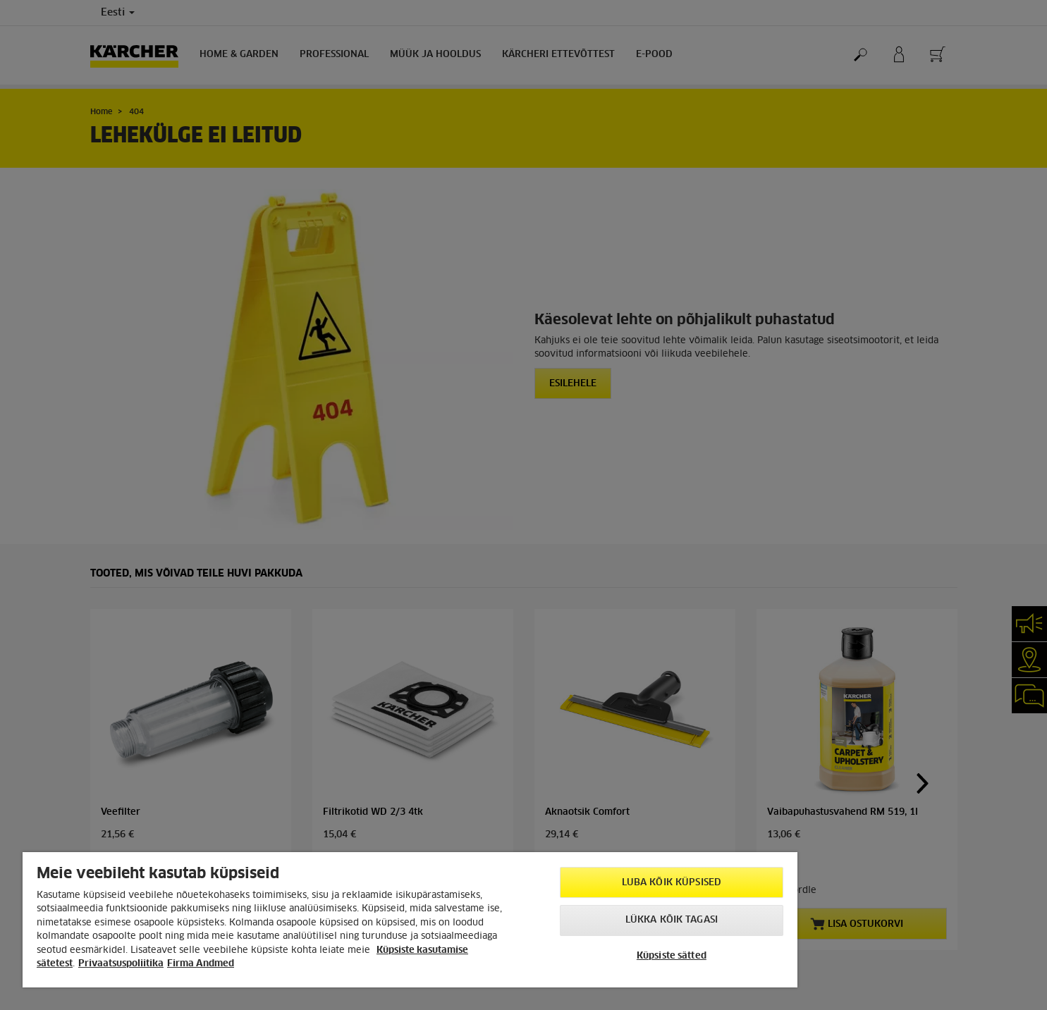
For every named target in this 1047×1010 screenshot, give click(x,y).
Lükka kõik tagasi (671, 920)
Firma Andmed (200, 963)
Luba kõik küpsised (671, 882)
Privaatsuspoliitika (121, 963)
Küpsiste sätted (671, 956)
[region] (410, 919)
